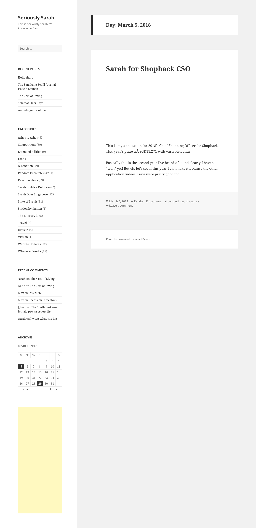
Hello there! (26, 77)
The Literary (26, 216)
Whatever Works (29, 251)
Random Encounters (32, 173)
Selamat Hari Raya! (31, 103)
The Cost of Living (30, 96)
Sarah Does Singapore (33, 194)
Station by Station (30, 209)
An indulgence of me (32, 110)
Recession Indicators (43, 300)
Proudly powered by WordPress (128, 239)
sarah (22, 279)
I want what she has (43, 318)
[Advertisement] (40, 460)
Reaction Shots (28, 180)
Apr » (53, 389)
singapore (192, 201)
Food (21, 159)
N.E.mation (25, 166)
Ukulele (23, 230)
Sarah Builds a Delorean (34, 187)
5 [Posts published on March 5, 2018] (21, 366)
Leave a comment (121, 206)
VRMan (23, 237)
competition (176, 201)
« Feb (26, 389)
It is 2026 (35, 293)
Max (21, 293)
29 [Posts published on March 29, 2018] (40, 384)
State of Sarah (27, 201)
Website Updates (29, 244)
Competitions (27, 145)
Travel (22, 223)
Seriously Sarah (36, 17)
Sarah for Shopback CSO (148, 68)
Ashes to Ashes (28, 137)
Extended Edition (29, 152)
